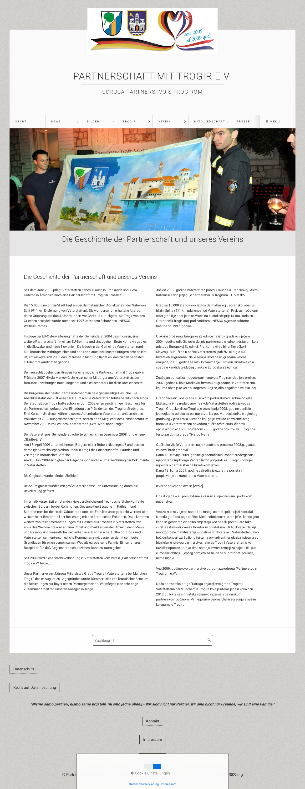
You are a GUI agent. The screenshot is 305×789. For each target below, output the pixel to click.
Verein (164, 121)
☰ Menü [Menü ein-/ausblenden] (273, 121)
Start (21, 121)
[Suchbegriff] (152, 640)
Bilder (93, 121)
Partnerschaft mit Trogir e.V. (152, 76)
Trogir (129, 121)
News (56, 121)
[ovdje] (198, 486)
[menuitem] (27, 121)
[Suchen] (209, 640)
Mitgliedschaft (209, 121)
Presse (243, 121)
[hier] (74, 476)
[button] (24, 669)
